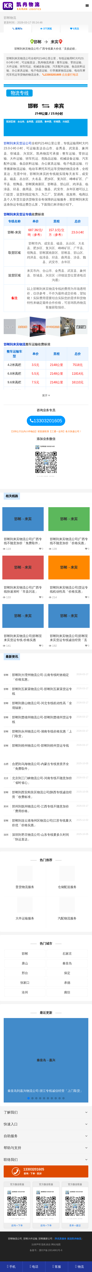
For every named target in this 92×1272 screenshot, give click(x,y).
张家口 (25, 982)
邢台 (25, 973)
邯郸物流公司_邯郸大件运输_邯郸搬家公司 (30, 1238)
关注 (74, 28)
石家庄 (67, 953)
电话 (34, 1266)
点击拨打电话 (60, 74)
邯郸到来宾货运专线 (18, 214)
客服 (56, 1266)
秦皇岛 (67, 963)
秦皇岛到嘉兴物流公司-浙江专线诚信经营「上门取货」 (45, 1090)
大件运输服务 (25, 918)
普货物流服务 (25, 887)
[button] (28, 1098)
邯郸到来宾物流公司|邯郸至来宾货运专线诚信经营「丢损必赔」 (69, 640)
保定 (67, 973)
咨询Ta (17, 28)
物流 (79, 1266)
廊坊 (67, 992)
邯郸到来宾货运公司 (18, 143)
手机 (11, 1266)
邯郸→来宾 (23, 519)
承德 (67, 982)
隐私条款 (46, 1244)
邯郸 (25, 953)
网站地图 (56, 1244)
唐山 (25, 963)
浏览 (46, 28)
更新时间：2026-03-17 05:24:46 (23, 22)
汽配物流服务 (67, 918)
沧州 (25, 992)
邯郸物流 (10, 17)
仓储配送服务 (67, 887)
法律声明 (36, 1244)
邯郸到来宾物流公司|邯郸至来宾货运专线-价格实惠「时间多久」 (23, 640)
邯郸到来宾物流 (14, 344)
